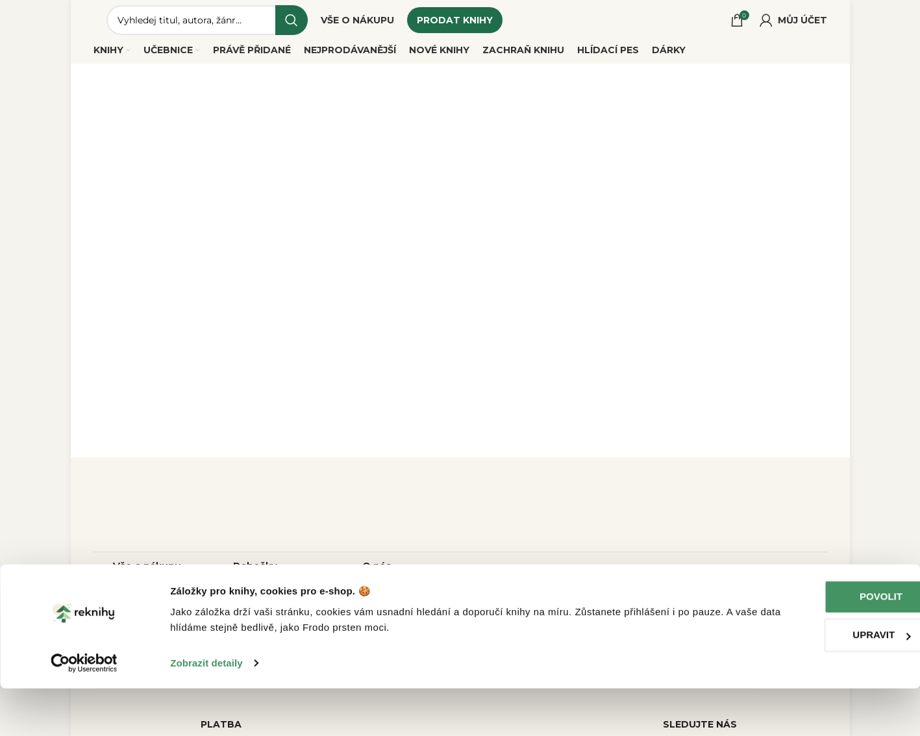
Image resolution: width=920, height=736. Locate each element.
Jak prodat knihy (154, 596)
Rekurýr (253, 596)
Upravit (812, 682)
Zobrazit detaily (206, 710)
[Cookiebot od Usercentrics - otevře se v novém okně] (84, 710)
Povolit (811, 644)
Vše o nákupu (147, 573)
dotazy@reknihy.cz (542, 581)
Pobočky (255, 573)
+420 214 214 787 (542, 604)
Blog (374, 596)
